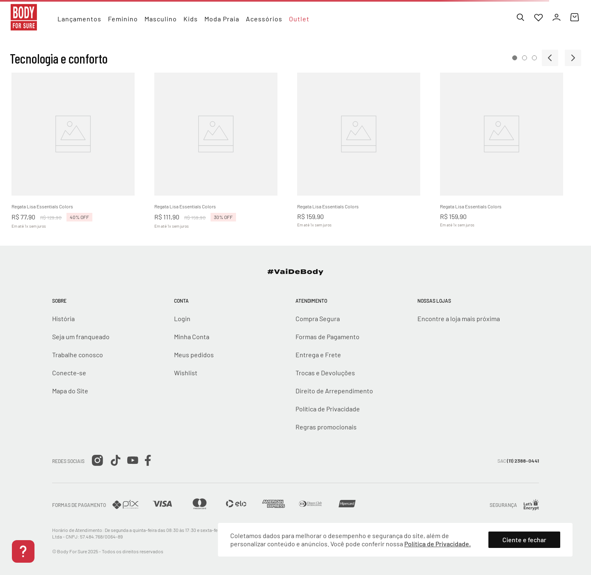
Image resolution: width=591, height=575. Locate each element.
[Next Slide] (573, 58)
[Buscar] (520, 17)
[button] (514, 57)
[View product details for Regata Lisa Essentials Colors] (82, 154)
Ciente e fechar (524, 539)
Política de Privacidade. (437, 544)
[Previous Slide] (550, 58)
